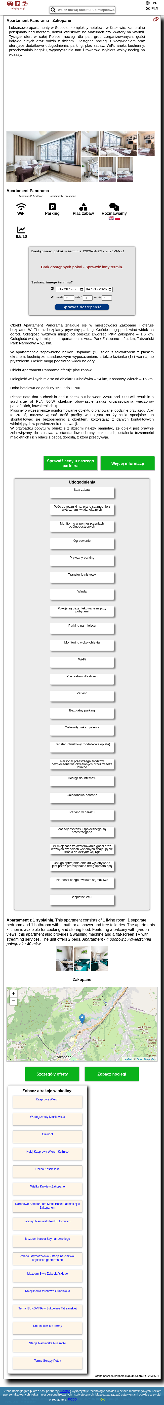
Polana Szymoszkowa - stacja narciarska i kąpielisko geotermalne (47, 1257)
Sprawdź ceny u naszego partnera (70, 463)
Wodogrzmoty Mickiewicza (47, 1117)
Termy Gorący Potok (47, 1360)
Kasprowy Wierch (47, 1099)
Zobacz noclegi (111, 1074)
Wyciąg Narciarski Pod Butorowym (47, 1221)
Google (65, 1391)
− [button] (13, 1001)
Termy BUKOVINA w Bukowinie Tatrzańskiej (47, 1308)
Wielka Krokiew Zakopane (47, 1186)
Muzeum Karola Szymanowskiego (47, 1239)
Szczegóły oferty (52, 1074)
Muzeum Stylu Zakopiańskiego (47, 1273)
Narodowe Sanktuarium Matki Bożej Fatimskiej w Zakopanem (47, 1205)
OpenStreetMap (146, 1059)
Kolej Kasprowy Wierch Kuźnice (48, 1151)
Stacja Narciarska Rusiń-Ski (47, 1343)
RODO (72, 1399)
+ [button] (13, 994)
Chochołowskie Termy (47, 1326)
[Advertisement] (82, 94)
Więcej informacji (127, 463)
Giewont (47, 1134)
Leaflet (127, 1059)
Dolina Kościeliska (48, 1169)
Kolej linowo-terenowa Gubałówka (47, 1291)
